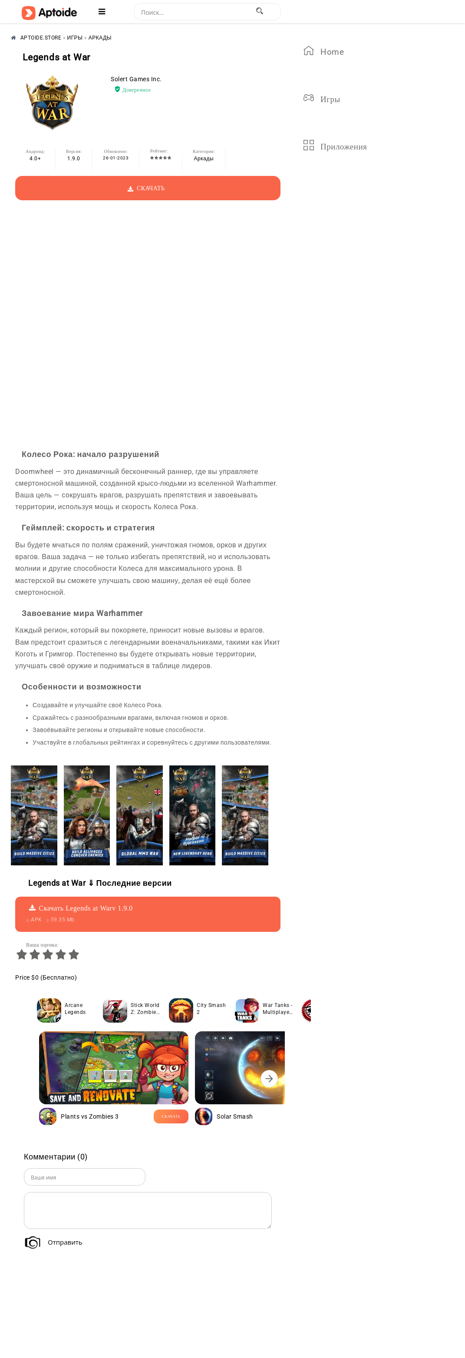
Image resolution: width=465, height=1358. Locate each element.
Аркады (204, 159)
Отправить (65, 1242)
